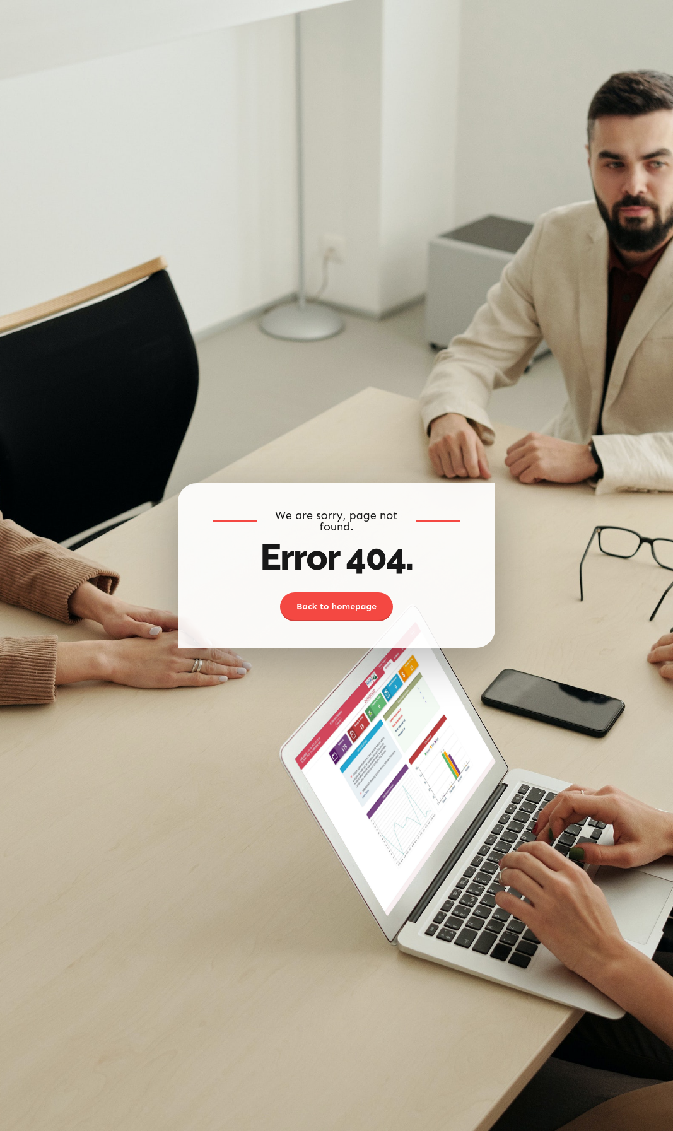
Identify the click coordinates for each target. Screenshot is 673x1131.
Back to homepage (336, 606)
